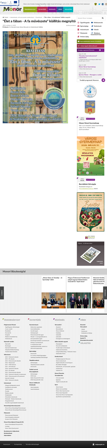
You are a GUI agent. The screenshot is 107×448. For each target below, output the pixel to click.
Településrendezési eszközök (37, 364)
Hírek (60, 9)
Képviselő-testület (9, 341)
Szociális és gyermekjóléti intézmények (14, 402)
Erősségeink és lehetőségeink (63, 338)
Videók (96, 29)
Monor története (60, 331)
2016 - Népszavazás (10, 362)
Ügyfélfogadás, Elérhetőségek (12, 327)
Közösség (52, 9)
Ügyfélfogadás (85, 22)
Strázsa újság (84, 36)
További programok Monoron (89, 80)
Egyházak (58, 379)
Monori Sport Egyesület (61, 392)
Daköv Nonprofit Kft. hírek (37, 377)
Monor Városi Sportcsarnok (11, 428)
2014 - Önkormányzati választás (13, 360)
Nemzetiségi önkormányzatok (12, 405)
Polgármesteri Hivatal (10, 324)
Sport (56, 384)
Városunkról (58, 324)
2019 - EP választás (10, 370)
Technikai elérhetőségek (32, 444)
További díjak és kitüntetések (63, 347)
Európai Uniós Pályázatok (11, 419)
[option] (54, 294)
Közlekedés (32, 385)
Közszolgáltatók (33, 371)
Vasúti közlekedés (35, 389)
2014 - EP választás (10, 359)
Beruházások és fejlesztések (11, 431)
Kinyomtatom (71, 25)
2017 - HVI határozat (10, 366)
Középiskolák (8, 395)
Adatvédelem (7, 435)
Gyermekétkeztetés (35, 329)
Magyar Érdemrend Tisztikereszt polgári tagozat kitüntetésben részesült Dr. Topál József (79, 279)
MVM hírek (33, 376)
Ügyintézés (42, 9)
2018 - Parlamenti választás (11, 368)
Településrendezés (34, 360)
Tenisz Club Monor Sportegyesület (64, 394)
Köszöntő (58, 327)
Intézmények (84, 29)
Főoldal (6, 17)
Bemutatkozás (59, 329)
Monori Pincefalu (59, 373)
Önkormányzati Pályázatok (11, 415)
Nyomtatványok (33, 324)
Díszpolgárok (59, 343)
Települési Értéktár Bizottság (12, 349)
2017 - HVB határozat (10, 364)
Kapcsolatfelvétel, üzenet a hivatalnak (89, 41)
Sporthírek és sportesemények (63, 396)
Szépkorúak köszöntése (61, 349)
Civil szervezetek (60, 377)
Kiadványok (98, 26)
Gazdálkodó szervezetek (11, 387)
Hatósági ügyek (34, 332)
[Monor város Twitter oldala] (99, 4)
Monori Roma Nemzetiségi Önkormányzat (15, 408)
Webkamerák (98, 22)
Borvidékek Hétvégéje (87, 184)
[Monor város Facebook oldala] (103, 4)
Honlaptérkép (18, 444)
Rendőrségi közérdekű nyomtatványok (40, 340)
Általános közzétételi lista (96, 33)
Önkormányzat (30, 9)
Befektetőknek (8, 433)
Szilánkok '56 (59, 370)
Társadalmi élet (59, 375)
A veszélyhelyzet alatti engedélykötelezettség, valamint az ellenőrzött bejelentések (39, 346)
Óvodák (7, 391)
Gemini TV (83, 338)
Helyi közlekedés (35, 387)
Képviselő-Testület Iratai (11, 347)
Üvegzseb (7, 334)
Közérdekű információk (86, 340)
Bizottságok (8, 345)
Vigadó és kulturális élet (61, 381)
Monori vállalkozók (34, 382)
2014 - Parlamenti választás (11, 357)
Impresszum (6, 444)
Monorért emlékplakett (61, 345)
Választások (7, 354)
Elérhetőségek (34, 362)
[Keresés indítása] (102, 18)
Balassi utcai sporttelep (61, 389)
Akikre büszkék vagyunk (61, 341)
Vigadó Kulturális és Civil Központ (64, 362)
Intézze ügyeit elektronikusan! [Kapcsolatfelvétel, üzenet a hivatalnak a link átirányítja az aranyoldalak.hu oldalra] (87, 46)
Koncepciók (8, 332)
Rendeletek (8, 331)
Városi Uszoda (59, 387)
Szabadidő (58, 334)
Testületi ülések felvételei (11, 351)
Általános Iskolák (9, 393)
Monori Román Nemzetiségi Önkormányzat (15, 410)
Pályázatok (83, 33)
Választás (68, 9)
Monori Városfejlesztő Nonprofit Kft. (14, 422)
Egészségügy (84, 26)
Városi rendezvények (61, 360)
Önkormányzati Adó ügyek (37, 334)
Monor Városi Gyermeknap (87, 67)
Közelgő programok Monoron (86, 50)
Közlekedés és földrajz (86, 333)
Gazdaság (58, 332)
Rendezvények (59, 356)
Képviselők (7, 343)
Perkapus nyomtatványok (37, 342)
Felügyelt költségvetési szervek (12, 385)
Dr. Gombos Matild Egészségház (38, 355)
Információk (33, 353)
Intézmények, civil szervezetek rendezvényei (22, 17)
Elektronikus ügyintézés (36, 327)
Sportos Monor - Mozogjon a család (90, 75)
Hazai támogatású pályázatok (12, 417)
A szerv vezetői (8, 329)
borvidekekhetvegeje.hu (86, 188)
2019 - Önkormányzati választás (13, 372)
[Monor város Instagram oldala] (106, 4)
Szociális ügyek (34, 331)
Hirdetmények (8, 338)
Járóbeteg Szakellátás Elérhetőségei (39, 357)
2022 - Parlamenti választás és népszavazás (15, 374)
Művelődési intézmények (11, 397)
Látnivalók (58, 336)
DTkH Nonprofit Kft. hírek (37, 379)
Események (39, 17)
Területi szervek (9, 389)
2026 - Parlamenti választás (11, 380)
